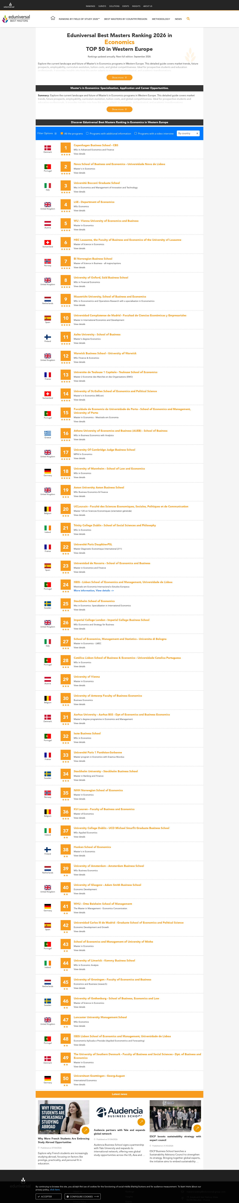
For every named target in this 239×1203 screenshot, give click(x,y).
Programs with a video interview (156, 133)
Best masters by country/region (125, 19)
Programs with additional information (110, 133)
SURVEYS (102, 6)
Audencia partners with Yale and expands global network (119, 1132)
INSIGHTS (136, 6)
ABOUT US (147, 6)
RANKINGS (90, 6)
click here (55, 1189)
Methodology (161, 19)
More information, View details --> (94, 591)
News (178, 19)
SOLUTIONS (114, 6)
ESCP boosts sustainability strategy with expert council (175, 1138)
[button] (99, 19)
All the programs (73, 133)
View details (79, 153)
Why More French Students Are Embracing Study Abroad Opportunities (63, 1140)
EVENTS (125, 6)
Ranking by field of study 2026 (78, 19)
